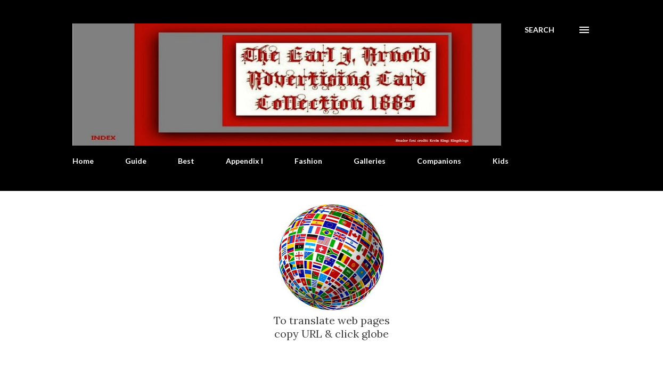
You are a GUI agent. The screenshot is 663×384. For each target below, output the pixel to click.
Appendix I (244, 160)
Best (186, 160)
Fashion (308, 160)
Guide (135, 160)
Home (83, 160)
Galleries (370, 160)
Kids (501, 160)
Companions (439, 160)
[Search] (539, 29)
